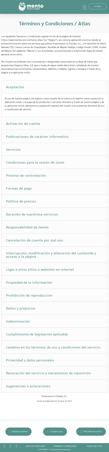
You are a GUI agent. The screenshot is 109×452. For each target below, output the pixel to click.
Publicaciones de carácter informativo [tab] (37, 136)
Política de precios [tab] (21, 201)
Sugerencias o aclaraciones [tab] (28, 386)
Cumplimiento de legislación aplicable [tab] (37, 334)
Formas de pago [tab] (19, 188)
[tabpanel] (54, 105)
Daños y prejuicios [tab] (21, 308)
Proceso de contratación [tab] (26, 175)
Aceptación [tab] (15, 87)
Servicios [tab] (13, 149)
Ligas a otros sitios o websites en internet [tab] (40, 269)
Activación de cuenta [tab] (23, 123)
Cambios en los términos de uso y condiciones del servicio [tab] (53, 347)
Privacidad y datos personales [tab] (30, 360)
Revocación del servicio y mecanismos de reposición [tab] (48, 373)
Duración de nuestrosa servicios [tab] (32, 214)
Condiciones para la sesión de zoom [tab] (35, 162)
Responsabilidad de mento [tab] (27, 227)
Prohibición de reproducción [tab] (29, 295)
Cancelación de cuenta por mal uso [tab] (34, 240)
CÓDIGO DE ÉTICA (94, 446)
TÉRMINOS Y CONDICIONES (65, 446)
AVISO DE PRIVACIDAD (35, 446)
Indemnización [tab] (18, 321)
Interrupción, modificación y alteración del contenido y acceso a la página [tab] (51, 254)
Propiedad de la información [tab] (29, 282)
